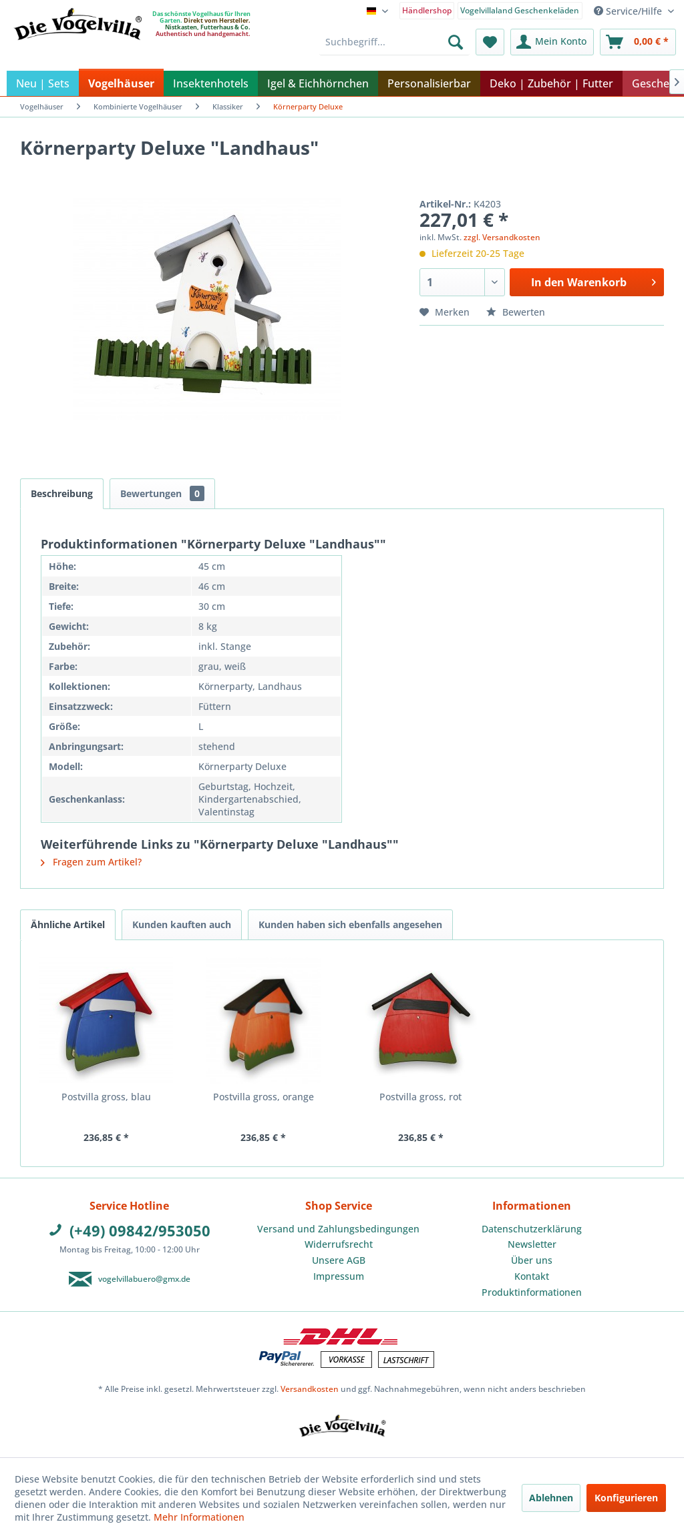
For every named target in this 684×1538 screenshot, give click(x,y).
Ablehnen (551, 1497)
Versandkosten (310, 1389)
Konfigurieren (626, 1497)
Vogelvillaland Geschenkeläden (519, 10)
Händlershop (427, 10)
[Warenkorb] (638, 42)
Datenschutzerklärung (532, 1228)
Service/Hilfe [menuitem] (629, 11)
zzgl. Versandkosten (502, 237)
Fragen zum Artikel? (91, 861)
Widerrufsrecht (339, 1244)
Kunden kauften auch (181, 924)
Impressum (338, 1276)
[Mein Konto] (552, 42)
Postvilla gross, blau (106, 1096)
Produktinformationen (532, 1292)
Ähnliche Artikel (68, 924)
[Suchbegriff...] (394, 42)
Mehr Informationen (199, 1517)
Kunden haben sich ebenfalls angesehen (350, 924)
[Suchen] (456, 42)
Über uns (531, 1260)
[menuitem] (427, 9)
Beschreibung (62, 493)
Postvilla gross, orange (263, 1096)
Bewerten (515, 312)
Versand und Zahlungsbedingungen (338, 1228)
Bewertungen (162, 493)
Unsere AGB (338, 1260)
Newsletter (532, 1244)
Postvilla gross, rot (420, 1096)
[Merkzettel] (490, 42)
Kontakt (531, 1276)
